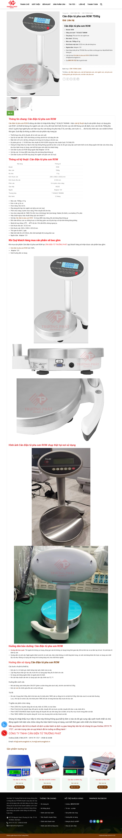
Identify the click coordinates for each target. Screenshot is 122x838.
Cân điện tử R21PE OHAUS (47, 780)
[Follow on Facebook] (91, 821)
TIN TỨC (72, 4)
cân (17, 688)
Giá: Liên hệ (68, 20)
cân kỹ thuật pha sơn (87, 72)
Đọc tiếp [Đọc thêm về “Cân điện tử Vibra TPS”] (103, 787)
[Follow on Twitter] (94, 821)
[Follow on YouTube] (101, 821)
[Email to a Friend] (71, 79)
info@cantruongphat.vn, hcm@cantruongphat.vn (32, 742)
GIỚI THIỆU (36, 4)
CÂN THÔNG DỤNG (87, 13)
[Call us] (97, 821)
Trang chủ (65, 13)
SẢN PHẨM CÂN (59, 4)
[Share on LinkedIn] (77, 79)
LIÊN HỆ (82, 4)
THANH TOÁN (92, 4)
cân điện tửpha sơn (74, 72)
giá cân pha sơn (75, 74)
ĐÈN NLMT (47, 4)
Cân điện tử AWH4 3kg (75, 780)
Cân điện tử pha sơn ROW (81, 55)
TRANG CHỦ (24, 4)
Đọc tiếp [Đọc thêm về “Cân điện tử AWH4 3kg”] (76, 787)
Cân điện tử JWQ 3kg (19, 780)
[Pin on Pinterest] (74, 79)
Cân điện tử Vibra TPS (102, 780)
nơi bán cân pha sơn (87, 74)
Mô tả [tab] (10, 113)
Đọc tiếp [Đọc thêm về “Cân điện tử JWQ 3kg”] (20, 787)
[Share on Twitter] (67, 79)
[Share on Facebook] (64, 79)
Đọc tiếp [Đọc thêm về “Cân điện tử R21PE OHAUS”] (48, 787)
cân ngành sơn (99, 72)
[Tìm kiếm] (101, 4)
